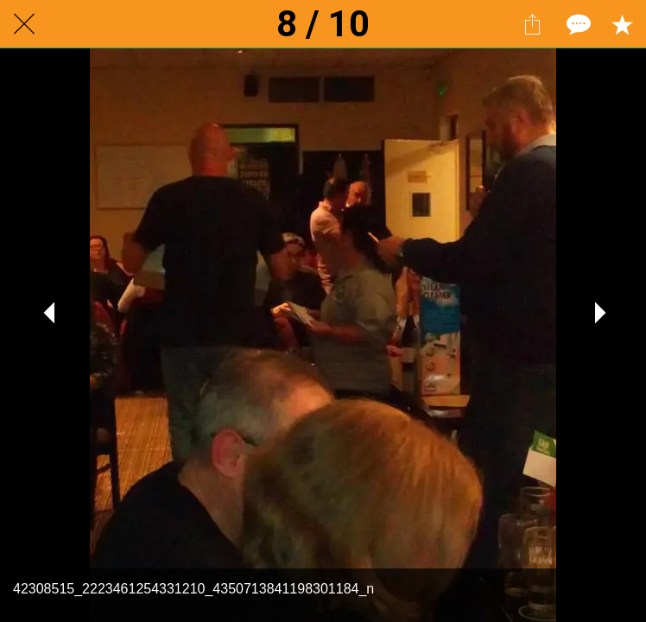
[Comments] (577, 24)
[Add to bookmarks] (622, 24)
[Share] (532, 24)
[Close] (24, 24)
